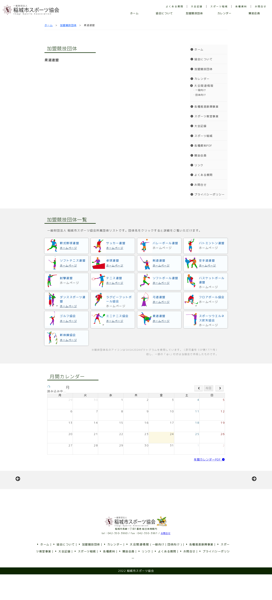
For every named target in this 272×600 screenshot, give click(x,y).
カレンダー (224, 13)
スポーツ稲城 (219, 6)
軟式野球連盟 (69, 243)
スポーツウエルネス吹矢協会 (212, 318)
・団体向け (198, 94)
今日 (208, 388)
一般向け (158, 570)
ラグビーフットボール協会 (119, 299)
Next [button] (254, 492)
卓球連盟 (112, 260)
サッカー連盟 (115, 243)
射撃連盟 (66, 278)
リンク (197, 165)
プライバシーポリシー (207, 194)
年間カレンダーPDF (209, 459)
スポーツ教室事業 (204, 116)
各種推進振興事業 (204, 107)
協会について (164, 13)
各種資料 (241, 6)
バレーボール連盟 (165, 243)
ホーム (134, 13)
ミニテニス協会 (117, 316)
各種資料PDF (201, 146)
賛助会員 (254, 13)
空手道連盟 (207, 260)
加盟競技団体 (194, 13)
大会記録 (197, 6)
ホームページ (68, 248)
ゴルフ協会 (68, 316)
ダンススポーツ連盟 (72, 299)
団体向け (173, 570)
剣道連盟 (159, 260)
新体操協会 (68, 335)
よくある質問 (174, 6)
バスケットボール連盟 (212, 280)
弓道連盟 (159, 297)
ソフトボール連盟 (165, 278)
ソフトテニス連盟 (72, 260)
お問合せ (261, 6)
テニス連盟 (114, 278)
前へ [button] (18, 492)
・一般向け (198, 90)
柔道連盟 (159, 316)
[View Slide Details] (46, 493)
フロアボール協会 (212, 297)
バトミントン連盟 (212, 243)
